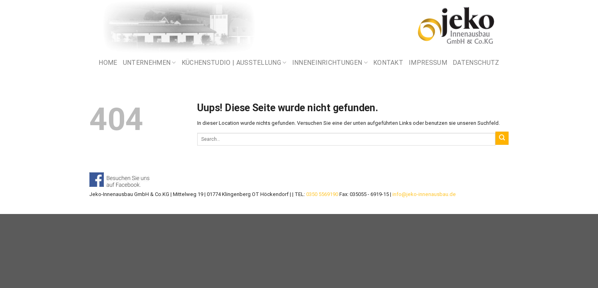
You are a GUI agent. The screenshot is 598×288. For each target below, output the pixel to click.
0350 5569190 (322, 194)
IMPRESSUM (428, 62)
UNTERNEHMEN (149, 63)
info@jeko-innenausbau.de (424, 194)
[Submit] (502, 138)
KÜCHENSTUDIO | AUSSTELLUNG (234, 63)
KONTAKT (388, 62)
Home (108, 62)
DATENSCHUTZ (476, 62)
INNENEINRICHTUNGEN (330, 63)
